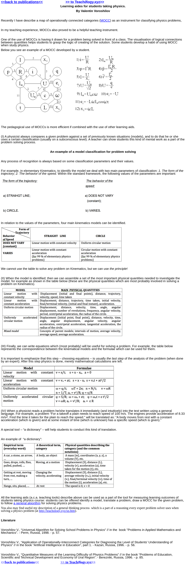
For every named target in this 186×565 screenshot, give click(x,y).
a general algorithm (26, 503)
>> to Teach (69, 562)
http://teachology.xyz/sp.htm (57, 511)
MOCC (105, 20)
